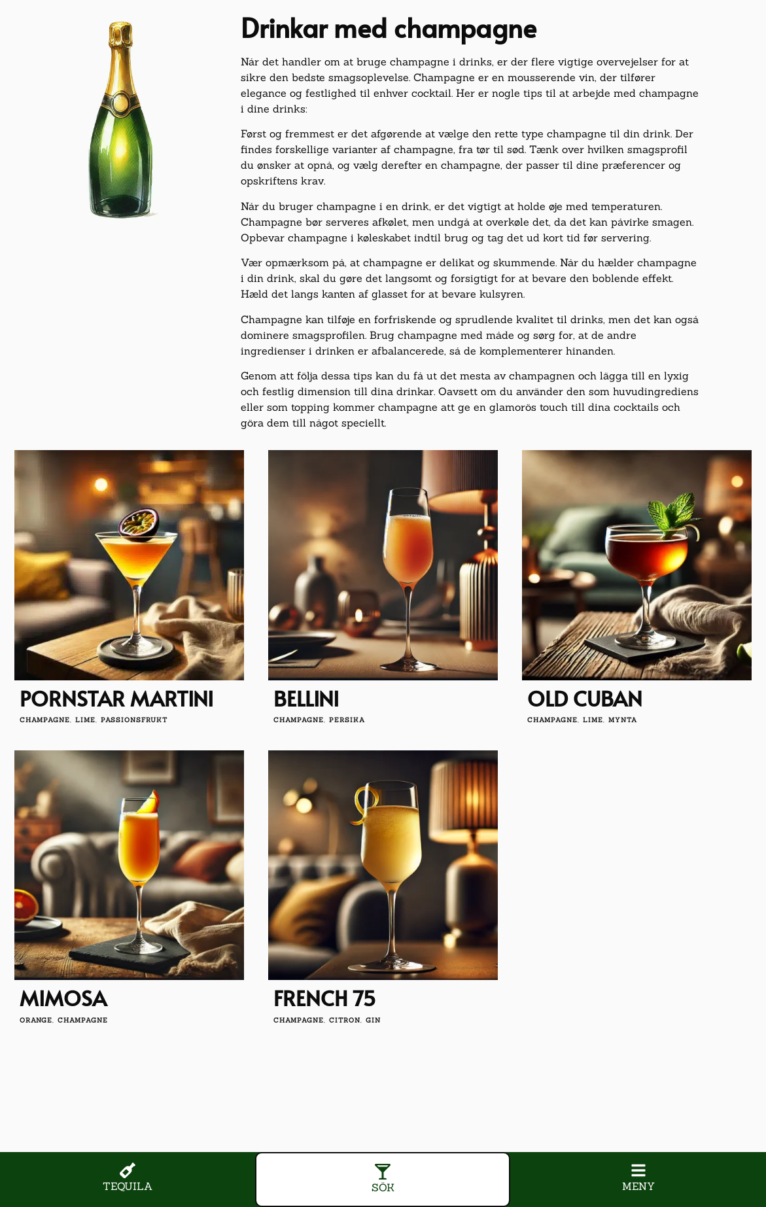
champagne (45, 720)
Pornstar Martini (116, 698)
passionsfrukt (134, 720)
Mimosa (63, 997)
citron (344, 1020)
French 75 (324, 997)
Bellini (306, 698)
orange (36, 1020)
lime (85, 720)
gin (373, 1020)
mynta (622, 720)
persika (347, 720)
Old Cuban (584, 698)
